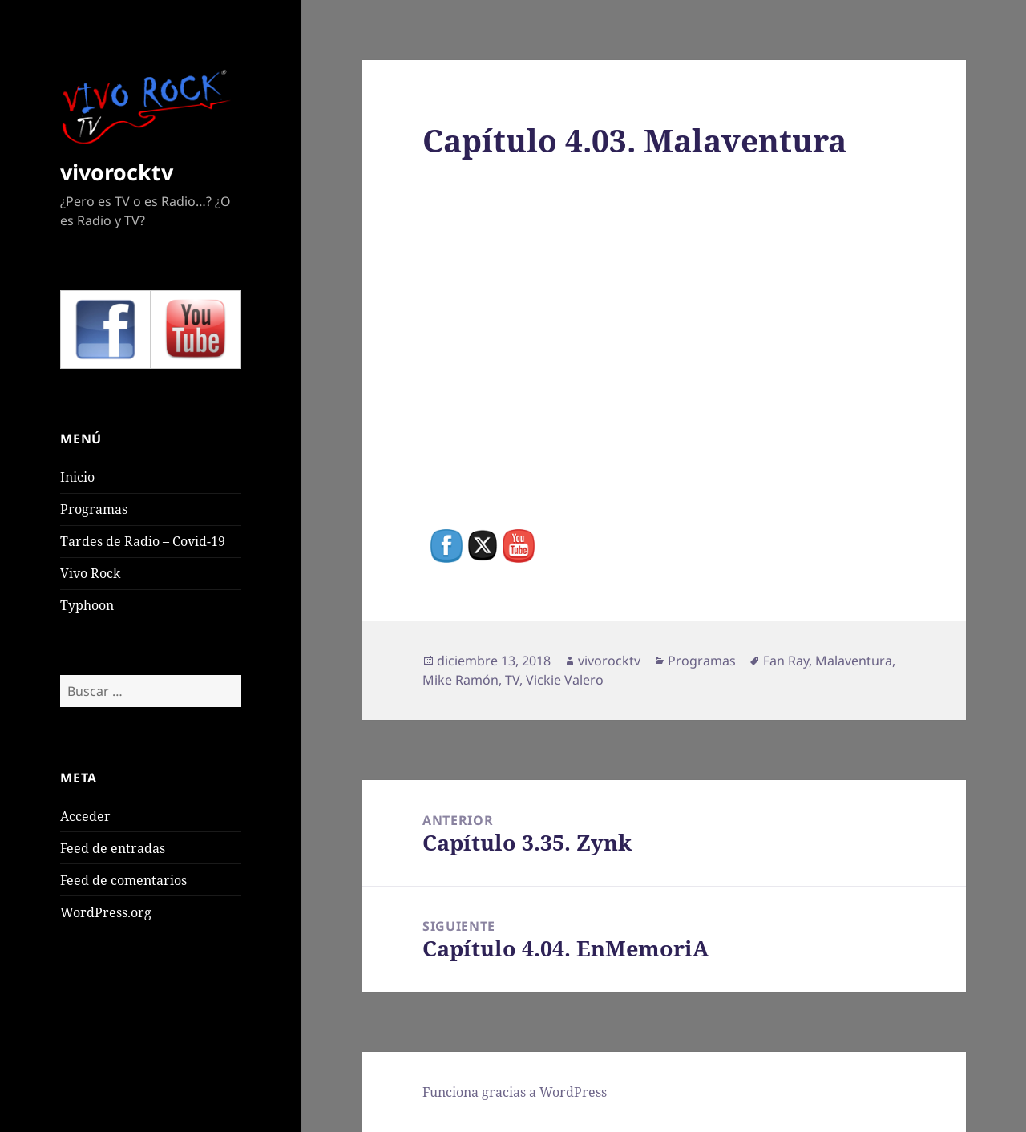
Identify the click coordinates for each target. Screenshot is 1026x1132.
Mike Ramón (460, 680)
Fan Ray (786, 660)
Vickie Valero (565, 680)
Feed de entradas (112, 848)
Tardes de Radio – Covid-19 (142, 541)
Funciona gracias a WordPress (514, 1092)
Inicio (77, 477)
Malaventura (853, 660)
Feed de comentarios (123, 880)
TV (512, 680)
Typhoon (87, 605)
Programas (93, 509)
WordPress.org (105, 912)
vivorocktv (116, 172)
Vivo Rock (90, 573)
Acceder (85, 816)
